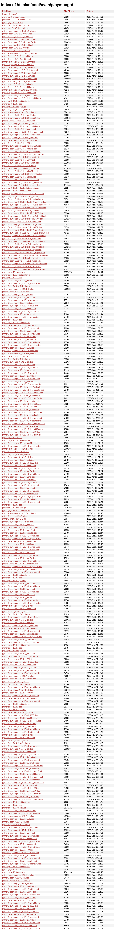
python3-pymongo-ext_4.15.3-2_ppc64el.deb (21, 603)
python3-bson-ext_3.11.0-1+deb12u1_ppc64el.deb (24, 202)
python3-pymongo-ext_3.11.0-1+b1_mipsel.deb (22, 182)
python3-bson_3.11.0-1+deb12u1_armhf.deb (21, 239)
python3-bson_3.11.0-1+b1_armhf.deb (18, 160)
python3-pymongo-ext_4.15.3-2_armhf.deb (20, 592)
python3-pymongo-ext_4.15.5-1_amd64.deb (21, 847)
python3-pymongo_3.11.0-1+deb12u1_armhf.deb (23, 241)
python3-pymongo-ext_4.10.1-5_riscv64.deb (21, 379)
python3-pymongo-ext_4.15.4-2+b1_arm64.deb (22, 766)
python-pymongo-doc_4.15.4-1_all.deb (19, 676)
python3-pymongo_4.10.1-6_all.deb (17, 457)
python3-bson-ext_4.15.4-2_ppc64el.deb (19, 718)
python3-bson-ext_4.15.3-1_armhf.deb (18, 530)
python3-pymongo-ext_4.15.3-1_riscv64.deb (21, 572)
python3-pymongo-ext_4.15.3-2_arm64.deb (21, 586)
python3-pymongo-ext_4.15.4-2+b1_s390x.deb (22, 799)
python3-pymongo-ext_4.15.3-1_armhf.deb (20, 536)
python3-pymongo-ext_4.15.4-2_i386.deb (20, 715)
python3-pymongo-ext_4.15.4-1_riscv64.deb (21, 701)
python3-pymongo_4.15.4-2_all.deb (17, 749)
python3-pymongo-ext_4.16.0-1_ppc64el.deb (21, 917)
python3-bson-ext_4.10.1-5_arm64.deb (19, 337)
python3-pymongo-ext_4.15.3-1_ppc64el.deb (21, 539)
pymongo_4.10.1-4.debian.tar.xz (16, 275)
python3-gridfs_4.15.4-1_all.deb (16, 684)
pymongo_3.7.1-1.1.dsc (12, 23)
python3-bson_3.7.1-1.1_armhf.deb (17, 56)
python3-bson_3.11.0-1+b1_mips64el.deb (20, 171)
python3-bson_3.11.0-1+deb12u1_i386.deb (21, 210)
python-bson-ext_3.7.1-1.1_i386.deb (17, 45)
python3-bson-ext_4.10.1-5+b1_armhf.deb (20, 410)
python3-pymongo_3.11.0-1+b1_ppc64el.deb (21, 157)
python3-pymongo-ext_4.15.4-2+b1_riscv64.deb (23, 794)
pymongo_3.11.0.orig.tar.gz (14, 107)
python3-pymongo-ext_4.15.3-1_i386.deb (20, 527)
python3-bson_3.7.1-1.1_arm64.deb (17, 37)
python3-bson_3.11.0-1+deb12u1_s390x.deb (21, 267)
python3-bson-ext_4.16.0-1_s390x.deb (19, 886)
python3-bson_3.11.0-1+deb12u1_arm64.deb (21, 222)
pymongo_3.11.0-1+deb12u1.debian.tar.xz (20, 188)
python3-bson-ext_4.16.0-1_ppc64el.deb (19, 914)
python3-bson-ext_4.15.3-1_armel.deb (18, 553)
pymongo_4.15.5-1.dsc (12, 805)
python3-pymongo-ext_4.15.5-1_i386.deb (20, 827)
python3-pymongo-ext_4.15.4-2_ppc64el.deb (21, 721)
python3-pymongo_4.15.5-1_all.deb (17, 830)
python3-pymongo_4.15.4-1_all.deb (17, 690)
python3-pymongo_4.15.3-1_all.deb (17, 522)
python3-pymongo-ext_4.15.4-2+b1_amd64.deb (22, 777)
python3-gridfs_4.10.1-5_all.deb (16, 359)
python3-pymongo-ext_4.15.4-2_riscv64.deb (21, 760)
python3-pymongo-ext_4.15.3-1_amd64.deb (21, 547)
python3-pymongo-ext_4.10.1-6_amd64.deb (21, 468)
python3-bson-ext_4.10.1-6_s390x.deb (19, 480)
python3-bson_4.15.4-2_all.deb (15, 740)
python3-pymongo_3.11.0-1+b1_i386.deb (20, 138)
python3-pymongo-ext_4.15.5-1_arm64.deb (21, 813)
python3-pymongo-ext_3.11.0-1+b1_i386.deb (21, 146)
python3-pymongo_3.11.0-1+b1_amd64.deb (21, 135)
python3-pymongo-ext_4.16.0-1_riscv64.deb (21, 923)
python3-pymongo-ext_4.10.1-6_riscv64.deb (21, 502)
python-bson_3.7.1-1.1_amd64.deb (17, 84)
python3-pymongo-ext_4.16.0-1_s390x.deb (20, 889)
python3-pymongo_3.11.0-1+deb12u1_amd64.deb (23, 236)
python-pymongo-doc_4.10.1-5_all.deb (19, 353)
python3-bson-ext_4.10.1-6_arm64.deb (19, 471)
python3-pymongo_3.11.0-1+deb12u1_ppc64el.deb (24, 208)
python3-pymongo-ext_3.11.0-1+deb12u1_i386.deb (24, 216)
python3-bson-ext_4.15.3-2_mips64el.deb (20, 634)
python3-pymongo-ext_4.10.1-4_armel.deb (20, 317)
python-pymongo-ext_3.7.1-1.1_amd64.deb (21, 90)
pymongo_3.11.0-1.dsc (12, 104)
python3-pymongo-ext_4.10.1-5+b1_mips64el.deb (23, 424)
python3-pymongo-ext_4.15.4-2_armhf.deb (20, 746)
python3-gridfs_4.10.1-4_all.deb (16, 286)
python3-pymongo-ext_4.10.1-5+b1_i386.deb (21, 404)
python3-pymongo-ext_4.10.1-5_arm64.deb (21, 342)
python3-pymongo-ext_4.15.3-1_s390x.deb (20, 550)
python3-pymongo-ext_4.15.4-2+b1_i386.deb (21, 788)
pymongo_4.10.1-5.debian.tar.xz (16, 323)
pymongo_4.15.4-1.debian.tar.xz (16, 645)
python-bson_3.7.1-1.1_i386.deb (16, 51)
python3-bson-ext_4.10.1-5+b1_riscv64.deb (21, 432)
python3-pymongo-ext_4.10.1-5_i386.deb (20, 351)
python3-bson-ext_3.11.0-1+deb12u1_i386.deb (22, 213)
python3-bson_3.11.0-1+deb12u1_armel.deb (21, 244)
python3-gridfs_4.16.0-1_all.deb (16, 881)
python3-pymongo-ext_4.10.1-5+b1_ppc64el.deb (23, 390)
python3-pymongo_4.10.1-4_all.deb (17, 295)
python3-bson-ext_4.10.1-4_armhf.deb (18, 297)
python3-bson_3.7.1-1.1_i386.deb (16, 59)
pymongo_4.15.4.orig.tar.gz (14, 651)
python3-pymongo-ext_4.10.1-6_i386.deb (20, 463)
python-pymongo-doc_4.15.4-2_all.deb (19, 735)
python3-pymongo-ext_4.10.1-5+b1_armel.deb (22, 418)
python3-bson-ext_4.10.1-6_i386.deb (18, 460)
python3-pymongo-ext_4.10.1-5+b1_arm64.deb (22, 398)
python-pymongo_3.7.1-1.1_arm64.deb (19, 39)
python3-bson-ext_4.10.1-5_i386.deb (18, 348)
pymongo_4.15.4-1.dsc (12, 648)
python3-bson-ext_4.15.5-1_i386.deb (18, 819)
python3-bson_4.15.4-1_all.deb (15, 682)
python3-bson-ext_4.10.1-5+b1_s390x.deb (20, 426)
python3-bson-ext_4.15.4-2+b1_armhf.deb (20, 768)
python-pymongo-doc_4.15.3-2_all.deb (19, 606)
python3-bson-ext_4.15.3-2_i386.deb (18, 623)
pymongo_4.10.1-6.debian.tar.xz (16, 440)
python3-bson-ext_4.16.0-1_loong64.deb (19, 926)
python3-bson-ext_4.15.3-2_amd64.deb (19, 609)
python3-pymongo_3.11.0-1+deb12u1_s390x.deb (23, 269)
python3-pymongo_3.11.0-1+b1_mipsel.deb (21, 185)
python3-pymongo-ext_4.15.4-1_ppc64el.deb (21, 673)
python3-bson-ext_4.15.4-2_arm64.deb (19, 724)
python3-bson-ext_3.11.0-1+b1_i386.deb (19, 140)
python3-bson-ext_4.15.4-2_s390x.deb (19, 726)
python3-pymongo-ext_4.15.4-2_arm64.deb (21, 729)
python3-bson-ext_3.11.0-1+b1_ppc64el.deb (21, 152)
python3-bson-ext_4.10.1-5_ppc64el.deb (19, 339)
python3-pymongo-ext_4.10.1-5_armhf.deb (20, 367)
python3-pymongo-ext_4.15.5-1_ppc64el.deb (21, 841)
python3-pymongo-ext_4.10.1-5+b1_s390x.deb (22, 429)
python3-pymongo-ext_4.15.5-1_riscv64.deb (21, 858)
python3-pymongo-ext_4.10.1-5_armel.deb (20, 373)
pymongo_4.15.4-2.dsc (12, 707)
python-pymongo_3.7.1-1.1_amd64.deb (19, 93)
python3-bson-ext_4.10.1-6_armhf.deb (18, 488)
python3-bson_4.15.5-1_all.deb (15, 822)
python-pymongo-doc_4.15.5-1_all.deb (19, 816)
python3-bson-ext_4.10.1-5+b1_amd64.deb (21, 396)
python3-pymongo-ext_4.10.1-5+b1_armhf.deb (22, 412)
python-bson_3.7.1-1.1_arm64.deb (17, 34)
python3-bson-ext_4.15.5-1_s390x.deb (19, 850)
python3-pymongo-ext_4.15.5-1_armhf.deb (20, 836)
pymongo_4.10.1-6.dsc (12, 438)
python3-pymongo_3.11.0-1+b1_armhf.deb (20, 163)
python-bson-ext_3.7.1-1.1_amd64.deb (19, 81)
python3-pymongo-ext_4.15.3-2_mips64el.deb (22, 637)
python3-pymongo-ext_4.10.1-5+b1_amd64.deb (22, 393)
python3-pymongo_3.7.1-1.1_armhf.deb (19, 73)
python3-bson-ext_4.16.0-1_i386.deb (18, 900)
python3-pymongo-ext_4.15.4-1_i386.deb (20, 662)
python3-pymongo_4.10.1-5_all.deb (17, 362)
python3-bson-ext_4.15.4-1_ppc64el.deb (19, 670)
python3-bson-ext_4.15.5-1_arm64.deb (19, 811)
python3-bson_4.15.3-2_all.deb (15, 612)
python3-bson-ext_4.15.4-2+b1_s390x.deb (20, 797)
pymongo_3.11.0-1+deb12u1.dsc (16, 191)
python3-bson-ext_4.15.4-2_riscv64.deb (19, 757)
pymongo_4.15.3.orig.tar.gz (14, 508)
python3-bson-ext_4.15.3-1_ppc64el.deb (19, 533)
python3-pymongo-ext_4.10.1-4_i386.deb (20, 306)
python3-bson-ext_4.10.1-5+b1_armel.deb (20, 415)
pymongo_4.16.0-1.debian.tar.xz (16, 867)
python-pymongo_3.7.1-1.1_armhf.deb (18, 62)
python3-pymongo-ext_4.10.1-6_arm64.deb (21, 474)
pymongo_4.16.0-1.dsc (12, 869)
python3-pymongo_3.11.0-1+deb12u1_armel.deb (23, 247)
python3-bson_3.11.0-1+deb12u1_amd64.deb (22, 227)
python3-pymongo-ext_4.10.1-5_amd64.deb (21, 334)
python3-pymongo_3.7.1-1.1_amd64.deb (19, 79)
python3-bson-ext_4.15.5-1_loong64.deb (19, 861)
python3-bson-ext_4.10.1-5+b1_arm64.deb (20, 401)
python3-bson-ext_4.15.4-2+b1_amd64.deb (21, 774)
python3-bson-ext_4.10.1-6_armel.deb (18, 477)
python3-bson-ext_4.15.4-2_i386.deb (18, 712)
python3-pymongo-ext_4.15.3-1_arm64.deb (21, 561)
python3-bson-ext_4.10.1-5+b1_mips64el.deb (21, 421)
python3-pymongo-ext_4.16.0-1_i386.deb (20, 906)
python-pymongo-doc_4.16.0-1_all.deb (19, 875)
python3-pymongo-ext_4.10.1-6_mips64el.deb (22, 496)
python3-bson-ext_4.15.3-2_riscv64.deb (19, 628)
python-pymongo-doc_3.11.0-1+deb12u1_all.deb (23, 194)
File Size (68, 11)
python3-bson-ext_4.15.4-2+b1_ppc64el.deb (21, 780)
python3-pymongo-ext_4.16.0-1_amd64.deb (21, 895)
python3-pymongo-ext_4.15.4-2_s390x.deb (20, 732)
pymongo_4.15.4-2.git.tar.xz (14, 710)
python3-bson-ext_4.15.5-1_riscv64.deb (19, 855)
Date (89, 11)
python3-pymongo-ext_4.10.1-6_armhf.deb (20, 491)
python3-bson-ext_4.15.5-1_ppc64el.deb (19, 839)
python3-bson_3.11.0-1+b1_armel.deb (18, 121)
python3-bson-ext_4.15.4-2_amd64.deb (19, 752)
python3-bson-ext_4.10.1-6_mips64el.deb (20, 494)
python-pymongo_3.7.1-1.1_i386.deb (18, 65)
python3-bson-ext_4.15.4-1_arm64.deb (19, 679)
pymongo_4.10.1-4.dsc (12, 278)
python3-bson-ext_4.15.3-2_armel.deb (18, 595)
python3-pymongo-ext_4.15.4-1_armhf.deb (20, 656)
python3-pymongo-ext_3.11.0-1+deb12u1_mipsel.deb (25, 255)
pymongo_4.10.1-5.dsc (12, 320)
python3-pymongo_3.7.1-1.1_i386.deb (18, 76)
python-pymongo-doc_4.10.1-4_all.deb (19, 289)
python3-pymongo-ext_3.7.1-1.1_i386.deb (20, 70)
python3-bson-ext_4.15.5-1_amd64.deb (19, 844)
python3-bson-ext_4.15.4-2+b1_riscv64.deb (21, 791)
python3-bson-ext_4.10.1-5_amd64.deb (19, 331)
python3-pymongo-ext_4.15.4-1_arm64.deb (21, 687)
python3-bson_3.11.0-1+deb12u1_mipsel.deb (21, 250)
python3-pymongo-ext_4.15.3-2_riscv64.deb (21, 631)
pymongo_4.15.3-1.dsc (12, 505)
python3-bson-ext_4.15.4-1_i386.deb (18, 659)
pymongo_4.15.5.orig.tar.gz (14, 808)
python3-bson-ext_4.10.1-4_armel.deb (18, 314)
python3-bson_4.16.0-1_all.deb (15, 878)
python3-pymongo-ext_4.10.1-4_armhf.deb (20, 300)
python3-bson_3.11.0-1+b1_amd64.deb (19, 129)
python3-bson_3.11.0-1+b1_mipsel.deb (19, 177)
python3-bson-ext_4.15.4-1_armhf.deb (18, 653)
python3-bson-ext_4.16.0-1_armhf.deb (18, 909)
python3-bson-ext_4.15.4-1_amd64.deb (19, 665)
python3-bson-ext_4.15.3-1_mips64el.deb (20, 564)
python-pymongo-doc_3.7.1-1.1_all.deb (19, 31)
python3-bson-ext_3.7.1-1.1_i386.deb (18, 67)
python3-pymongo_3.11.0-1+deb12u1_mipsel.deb (23, 258)
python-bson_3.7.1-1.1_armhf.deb (17, 48)
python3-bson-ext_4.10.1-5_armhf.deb (18, 365)
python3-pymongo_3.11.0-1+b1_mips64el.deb (22, 174)
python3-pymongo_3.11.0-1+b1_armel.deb (20, 124)
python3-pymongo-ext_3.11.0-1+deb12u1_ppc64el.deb (26, 205)
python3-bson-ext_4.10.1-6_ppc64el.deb (19, 443)
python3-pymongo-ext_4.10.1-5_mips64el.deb (22, 384)
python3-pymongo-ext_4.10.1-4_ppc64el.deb (21, 283)
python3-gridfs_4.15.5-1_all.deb (16, 825)
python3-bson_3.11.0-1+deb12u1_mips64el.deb (23, 261)
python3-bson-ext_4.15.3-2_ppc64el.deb (19, 597)
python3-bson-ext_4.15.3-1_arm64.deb (19, 558)
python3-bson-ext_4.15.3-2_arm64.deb (19, 583)
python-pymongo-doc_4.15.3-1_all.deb (19, 513)
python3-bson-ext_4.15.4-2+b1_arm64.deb (20, 763)
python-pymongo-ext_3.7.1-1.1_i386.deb (19, 53)
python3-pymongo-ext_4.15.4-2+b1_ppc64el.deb (23, 783)
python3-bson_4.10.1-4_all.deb (15, 292)
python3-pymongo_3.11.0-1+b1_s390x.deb (20, 168)
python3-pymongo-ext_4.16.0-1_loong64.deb (21, 928)
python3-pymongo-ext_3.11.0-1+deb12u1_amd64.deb (25, 233)
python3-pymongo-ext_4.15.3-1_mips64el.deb (22, 567)
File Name (7, 11)
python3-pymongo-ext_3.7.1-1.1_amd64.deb (21, 98)
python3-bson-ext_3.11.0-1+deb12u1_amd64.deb (23, 230)
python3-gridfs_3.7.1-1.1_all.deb (16, 25)
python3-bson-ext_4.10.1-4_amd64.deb (19, 309)
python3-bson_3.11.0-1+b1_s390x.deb (19, 166)
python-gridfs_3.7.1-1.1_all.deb (15, 28)
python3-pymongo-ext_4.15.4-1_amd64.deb (21, 668)
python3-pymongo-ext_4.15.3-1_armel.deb (20, 555)
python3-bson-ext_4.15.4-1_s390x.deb (19, 693)
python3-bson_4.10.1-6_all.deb (15, 452)
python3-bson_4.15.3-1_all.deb (15, 516)
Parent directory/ (9, 14)
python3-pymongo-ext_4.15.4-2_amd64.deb (21, 754)
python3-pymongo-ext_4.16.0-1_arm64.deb (21, 903)
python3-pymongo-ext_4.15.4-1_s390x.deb (20, 696)
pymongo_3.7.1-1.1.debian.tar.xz (16, 20)
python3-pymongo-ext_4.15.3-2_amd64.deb (21, 617)
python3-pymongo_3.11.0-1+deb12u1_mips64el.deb (24, 264)
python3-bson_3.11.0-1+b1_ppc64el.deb (19, 149)
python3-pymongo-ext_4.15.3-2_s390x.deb (20, 642)
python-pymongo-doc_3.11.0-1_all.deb (19, 112)
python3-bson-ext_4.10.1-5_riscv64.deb (19, 376)
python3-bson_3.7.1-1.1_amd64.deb (18, 87)
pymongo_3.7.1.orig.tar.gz (13, 17)
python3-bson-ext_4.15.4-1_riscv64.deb (19, 698)
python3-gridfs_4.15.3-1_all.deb (16, 519)
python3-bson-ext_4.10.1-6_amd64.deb (19, 466)
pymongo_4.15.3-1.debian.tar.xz (16, 511)
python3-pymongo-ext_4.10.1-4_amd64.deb (21, 311)
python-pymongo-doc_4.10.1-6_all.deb (19, 449)
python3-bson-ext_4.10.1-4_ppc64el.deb (19, 280)
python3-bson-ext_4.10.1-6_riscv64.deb (19, 499)
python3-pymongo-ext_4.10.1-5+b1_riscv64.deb (23, 435)
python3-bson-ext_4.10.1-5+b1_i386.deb (19, 407)
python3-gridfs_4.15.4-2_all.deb (16, 743)
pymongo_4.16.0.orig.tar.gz (14, 872)
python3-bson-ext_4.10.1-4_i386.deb (18, 303)
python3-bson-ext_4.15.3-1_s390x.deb (19, 544)
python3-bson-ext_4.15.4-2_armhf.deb (18, 738)
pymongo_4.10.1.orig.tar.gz (14, 272)
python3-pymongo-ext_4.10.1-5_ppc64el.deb (21, 345)
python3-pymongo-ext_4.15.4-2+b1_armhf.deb (22, 771)
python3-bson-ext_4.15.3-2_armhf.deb (18, 589)
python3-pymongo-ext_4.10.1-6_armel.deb (20, 482)
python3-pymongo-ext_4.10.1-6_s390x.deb (20, 485)
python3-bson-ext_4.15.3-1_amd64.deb (19, 541)
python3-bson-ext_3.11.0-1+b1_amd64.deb (21, 126)
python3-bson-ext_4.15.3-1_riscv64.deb (19, 569)
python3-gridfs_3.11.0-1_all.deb (16, 109)
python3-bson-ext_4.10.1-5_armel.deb (18, 370)
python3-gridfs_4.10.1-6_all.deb (16, 454)
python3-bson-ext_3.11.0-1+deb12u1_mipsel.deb (23, 253)
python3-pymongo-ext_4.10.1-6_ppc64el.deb (21, 446)
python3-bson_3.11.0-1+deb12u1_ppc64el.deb (22, 199)
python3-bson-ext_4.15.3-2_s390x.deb (19, 639)
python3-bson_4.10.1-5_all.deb (15, 356)
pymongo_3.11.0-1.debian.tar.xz (16, 101)
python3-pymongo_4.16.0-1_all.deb (17, 884)
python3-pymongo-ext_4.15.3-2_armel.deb (20, 600)
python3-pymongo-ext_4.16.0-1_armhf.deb (20, 912)
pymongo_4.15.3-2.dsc (12, 578)
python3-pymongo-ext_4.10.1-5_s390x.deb (20, 328)
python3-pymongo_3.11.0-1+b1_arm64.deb (21, 118)
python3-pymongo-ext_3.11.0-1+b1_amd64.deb (22, 132)
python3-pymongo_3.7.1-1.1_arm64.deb (19, 42)
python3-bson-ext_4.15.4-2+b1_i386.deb (19, 785)
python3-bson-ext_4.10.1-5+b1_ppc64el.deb (21, 387)
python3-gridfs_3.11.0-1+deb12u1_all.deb (20, 196)
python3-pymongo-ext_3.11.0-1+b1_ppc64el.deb (23, 154)
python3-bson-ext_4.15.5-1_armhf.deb (18, 833)
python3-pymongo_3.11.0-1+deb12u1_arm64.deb (23, 224)
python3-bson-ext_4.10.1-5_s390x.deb (19, 325)
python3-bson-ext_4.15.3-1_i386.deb (18, 525)
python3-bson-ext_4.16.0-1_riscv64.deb (19, 920)
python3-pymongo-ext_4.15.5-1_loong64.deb (21, 864)
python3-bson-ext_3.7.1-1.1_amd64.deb (19, 95)
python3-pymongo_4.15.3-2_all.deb (17, 620)
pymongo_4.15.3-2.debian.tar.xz (16, 575)
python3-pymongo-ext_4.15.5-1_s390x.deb (20, 853)
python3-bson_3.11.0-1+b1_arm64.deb (19, 115)
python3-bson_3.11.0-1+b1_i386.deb (18, 143)
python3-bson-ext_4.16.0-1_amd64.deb (19, 892)
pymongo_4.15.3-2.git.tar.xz (14, 581)
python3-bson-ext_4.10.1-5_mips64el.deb (20, 381)
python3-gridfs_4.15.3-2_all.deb (16, 614)
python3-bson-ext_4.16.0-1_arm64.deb (19, 898)
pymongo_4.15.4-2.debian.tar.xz (16, 704)
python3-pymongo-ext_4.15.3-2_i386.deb (20, 626)
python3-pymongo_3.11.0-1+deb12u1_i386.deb (22, 219)
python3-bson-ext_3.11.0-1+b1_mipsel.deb (20, 180)
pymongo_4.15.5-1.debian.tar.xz (16, 802)
